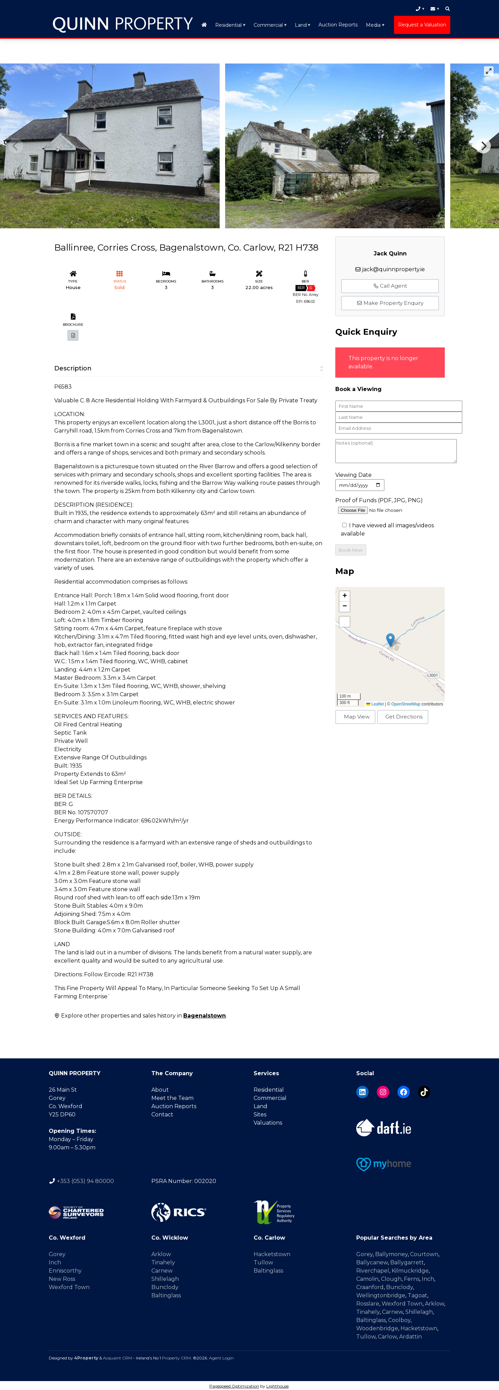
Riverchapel (372, 1269)
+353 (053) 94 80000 (85, 1179)
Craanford (370, 1286)
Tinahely (163, 1261)
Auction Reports (338, 24)
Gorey (57, 1253)
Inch (55, 1261)
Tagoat (417, 1294)
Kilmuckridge (410, 1269)
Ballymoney (391, 1253)
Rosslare (367, 1302)
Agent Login (221, 1356)
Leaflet (375, 702)
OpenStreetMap (405, 702)
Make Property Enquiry (390, 301)
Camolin (367, 1277)
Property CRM (176, 1356)
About (160, 1088)
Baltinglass (166, 1294)
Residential (228, 24)
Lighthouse (277, 1384)
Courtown (424, 1253)
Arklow (161, 1253)
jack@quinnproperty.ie (393, 267)
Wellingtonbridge (380, 1294)
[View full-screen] (489, 69)
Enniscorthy (65, 1269)
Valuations (268, 1121)
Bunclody (164, 1286)
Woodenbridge (377, 1327)
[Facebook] (403, 1090)
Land (301, 24)
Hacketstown (272, 1253)
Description (73, 367)
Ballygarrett (407, 1261)
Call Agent (390, 284)
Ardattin (410, 1335)
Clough (391, 1277)
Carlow (387, 1335)
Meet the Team (172, 1096)
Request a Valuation (422, 24)
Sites (260, 1113)
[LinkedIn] (362, 1090)
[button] (390, 638)
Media (373, 24)
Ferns (411, 1277)
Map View (357, 715)
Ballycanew (372, 1261)
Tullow (263, 1261)
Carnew (162, 1269)
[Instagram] (383, 1090)
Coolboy (399, 1319)
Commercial (268, 24)
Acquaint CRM (117, 1356)
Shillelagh (165, 1277)
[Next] (483, 144)
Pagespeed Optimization (234, 1384)
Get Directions (403, 715)
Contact (162, 1113)
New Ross (62, 1277)
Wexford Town (69, 1286)
